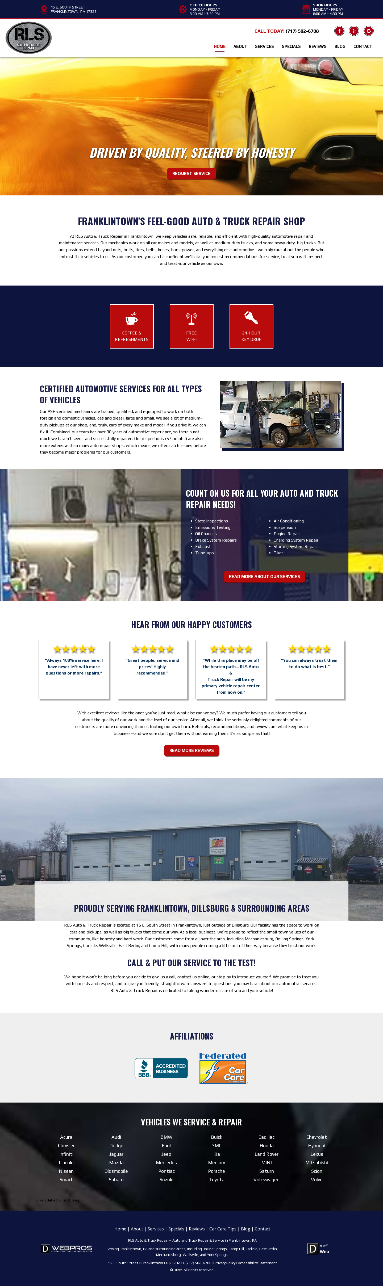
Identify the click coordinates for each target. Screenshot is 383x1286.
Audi (116, 1137)
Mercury (216, 1162)
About (240, 46)
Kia (216, 1154)
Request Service (191, 173)
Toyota (216, 1179)
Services (264, 46)
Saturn (266, 1171)
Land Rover (266, 1154)
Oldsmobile (116, 1171)
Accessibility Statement (257, 1262)
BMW (166, 1137)
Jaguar (116, 1154)
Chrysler (66, 1145)
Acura (66, 1137)
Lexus (316, 1154)
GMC (216, 1145)
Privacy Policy (225, 1262)
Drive (178, 1270)
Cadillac (266, 1137)
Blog (340, 46)
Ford (166, 1145)
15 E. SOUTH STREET (68, 7)
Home (220, 46)
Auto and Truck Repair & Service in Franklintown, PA (214, 1240)
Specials (291, 46)
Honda (267, 1145)
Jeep (166, 1154)
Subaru (116, 1179)
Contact (362, 46)
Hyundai (316, 1145)
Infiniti (66, 1154)
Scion (316, 1171)
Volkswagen (266, 1179)
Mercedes (166, 1162)
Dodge (116, 1145)
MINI (266, 1162)
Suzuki (166, 1179)
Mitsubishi (316, 1162)
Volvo (317, 1179)
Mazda (116, 1162)
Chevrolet (316, 1137)
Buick (216, 1137)
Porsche (216, 1171)
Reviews (318, 46)
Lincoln (66, 1162)
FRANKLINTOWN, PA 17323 (74, 11)
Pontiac (166, 1171)
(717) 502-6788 (302, 31)
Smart (66, 1179)
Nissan (66, 1171)
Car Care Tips (222, 1228)
